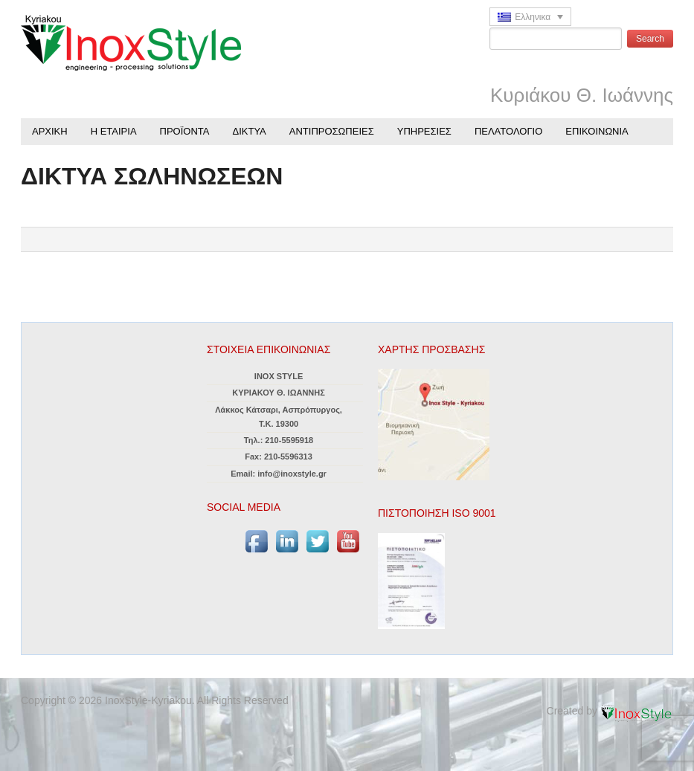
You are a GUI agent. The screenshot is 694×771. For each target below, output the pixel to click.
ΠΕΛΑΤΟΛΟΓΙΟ (508, 131)
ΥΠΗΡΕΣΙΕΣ (424, 131)
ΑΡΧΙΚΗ (50, 131)
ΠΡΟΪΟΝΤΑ (185, 131)
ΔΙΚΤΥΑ (249, 131)
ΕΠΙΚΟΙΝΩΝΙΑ (596, 131)
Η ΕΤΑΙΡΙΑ (114, 131)
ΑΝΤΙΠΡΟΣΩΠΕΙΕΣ (331, 131)
